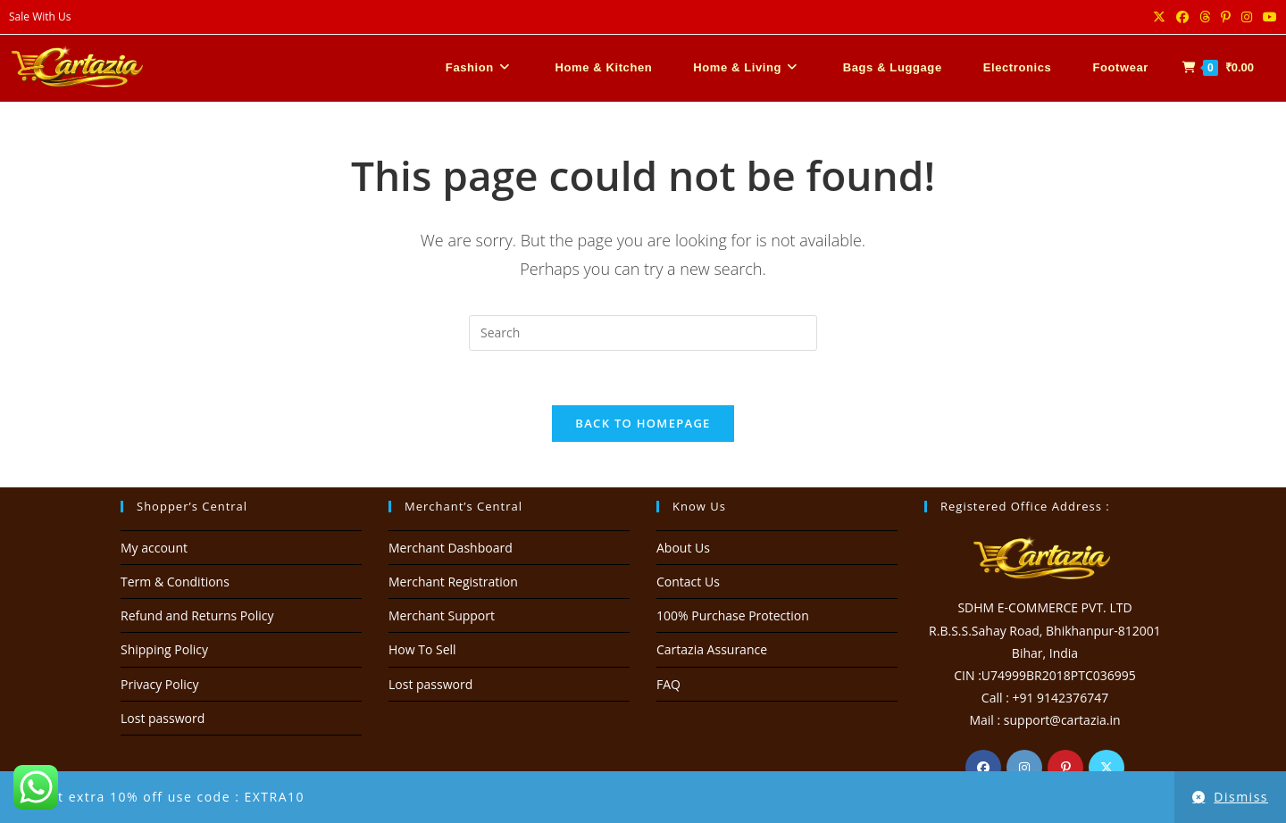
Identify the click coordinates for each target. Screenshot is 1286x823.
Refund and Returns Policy (197, 615)
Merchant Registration (453, 581)
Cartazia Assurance (711, 649)
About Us (683, 547)
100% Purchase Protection (732, 615)
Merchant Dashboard (450, 547)
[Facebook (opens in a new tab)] (1182, 17)
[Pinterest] (1065, 768)
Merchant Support (441, 615)
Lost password (163, 718)
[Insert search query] (643, 333)
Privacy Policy (159, 684)
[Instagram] (1024, 768)
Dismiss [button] (1241, 796)
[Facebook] (983, 768)
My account (154, 547)
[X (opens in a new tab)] (1159, 17)
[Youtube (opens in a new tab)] (1267, 17)
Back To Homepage (642, 423)
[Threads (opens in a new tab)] (1204, 17)
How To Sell (422, 649)
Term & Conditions (175, 581)
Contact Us (688, 581)
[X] (1106, 768)
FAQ (668, 684)
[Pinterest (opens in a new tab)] (1225, 17)
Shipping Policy (164, 649)
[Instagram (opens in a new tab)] (1246, 17)
